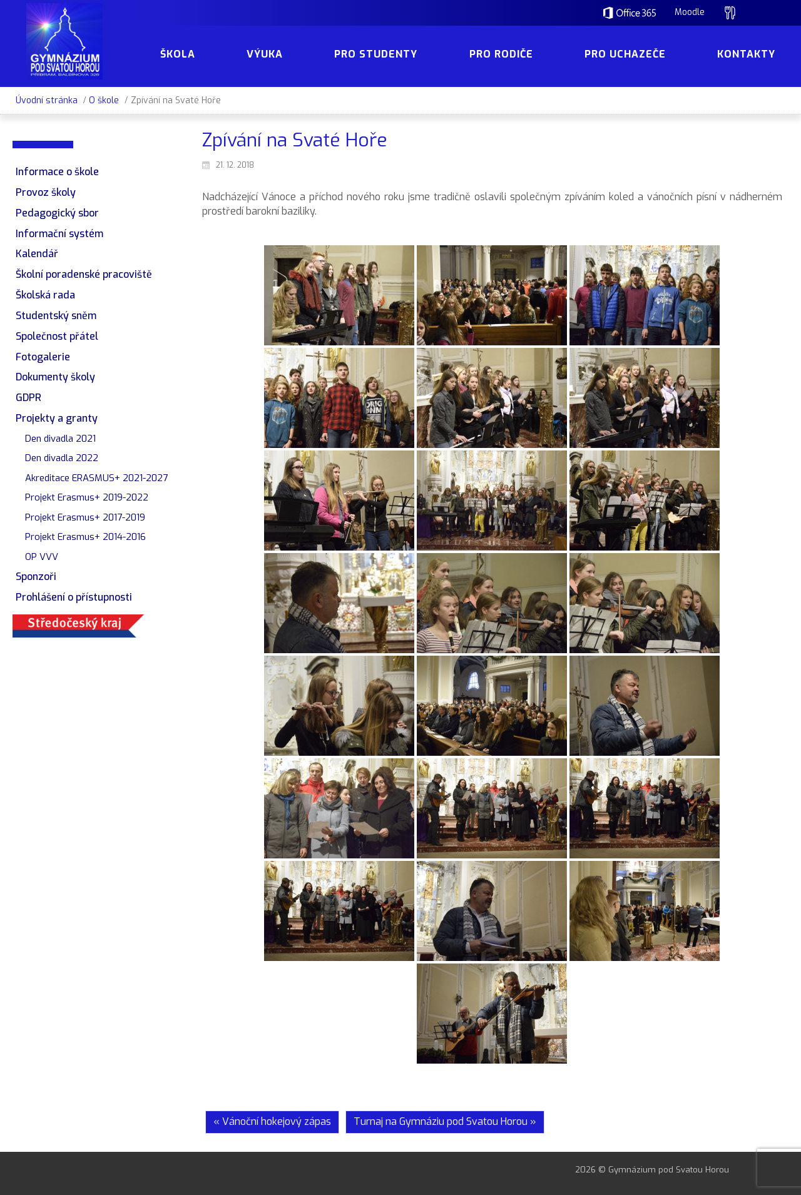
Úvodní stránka (47, 100)
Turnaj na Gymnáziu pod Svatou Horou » (445, 1121)
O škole (104, 100)
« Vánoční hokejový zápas (272, 1121)
